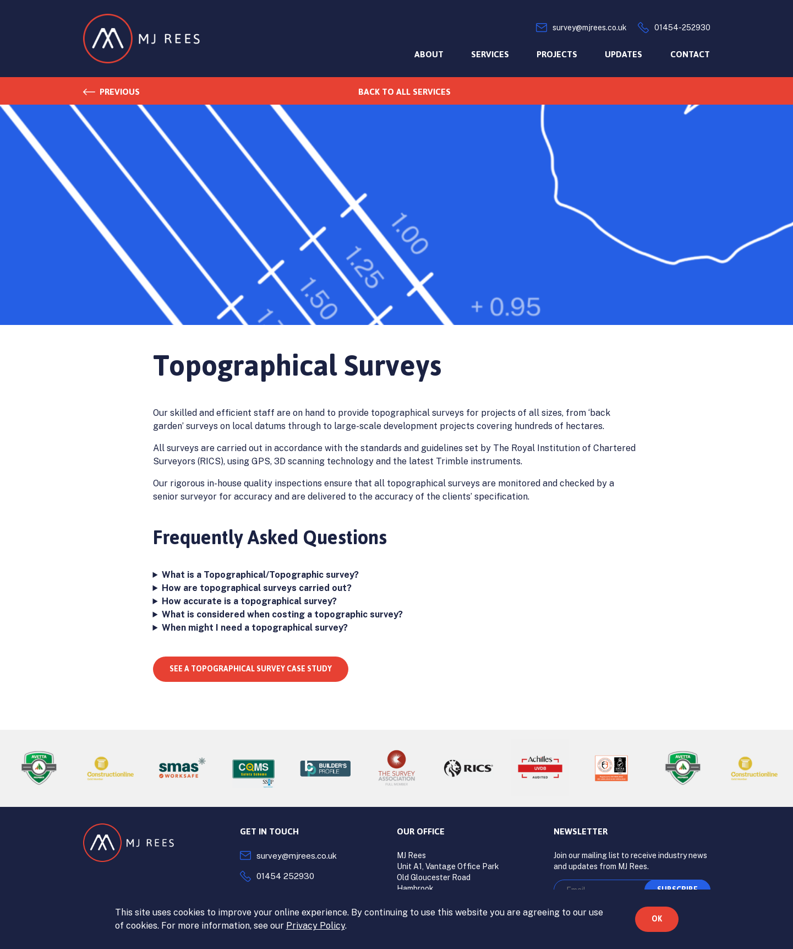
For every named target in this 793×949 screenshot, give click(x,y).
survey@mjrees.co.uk (296, 855)
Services (490, 54)
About (429, 54)
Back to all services (404, 91)
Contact (690, 54)
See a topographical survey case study (250, 668)
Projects (557, 54)
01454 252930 (285, 876)
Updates (623, 54)
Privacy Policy (315, 925)
